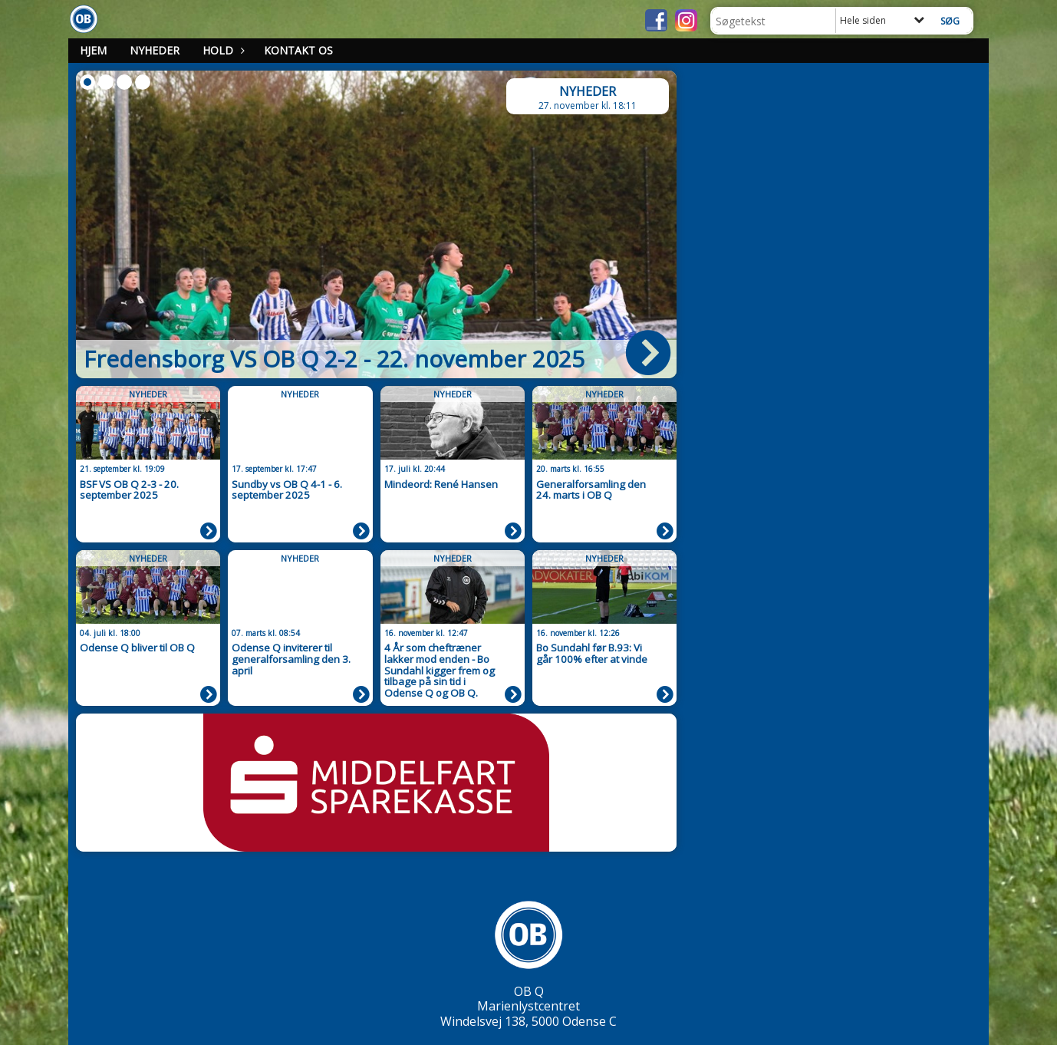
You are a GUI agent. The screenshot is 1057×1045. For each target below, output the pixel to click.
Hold (222, 50)
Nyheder (154, 50)
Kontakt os (298, 50)
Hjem (93, 50)
